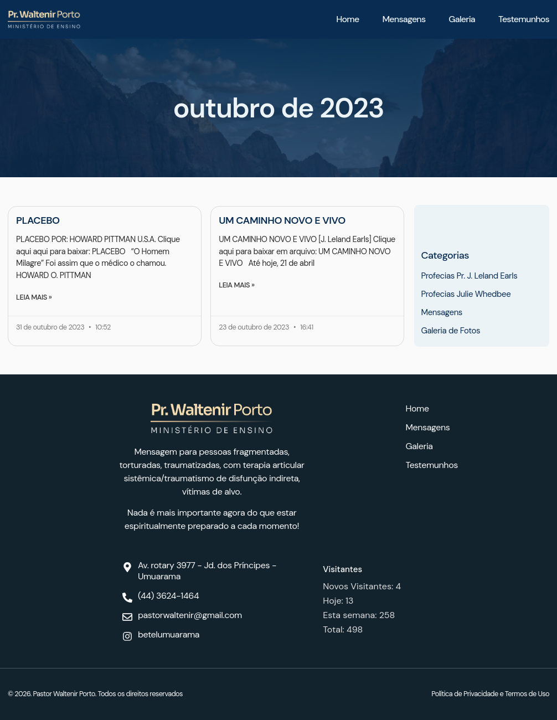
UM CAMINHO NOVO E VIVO (282, 220)
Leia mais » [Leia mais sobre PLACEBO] (33, 297)
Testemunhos (523, 19)
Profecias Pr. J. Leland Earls (469, 275)
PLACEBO (38, 220)
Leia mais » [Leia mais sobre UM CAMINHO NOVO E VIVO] (236, 285)
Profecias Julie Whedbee (465, 294)
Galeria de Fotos (450, 330)
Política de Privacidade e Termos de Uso (490, 693)
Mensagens (403, 19)
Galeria (461, 19)
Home (347, 19)
